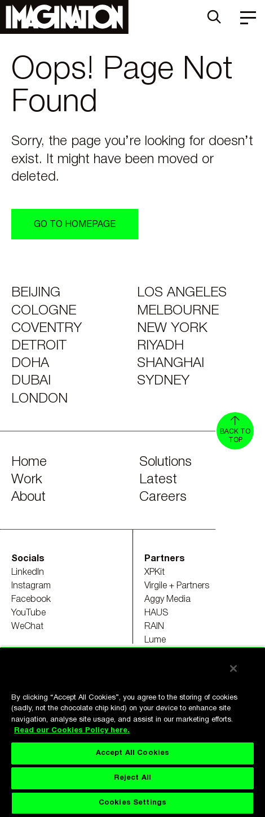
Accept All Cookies (132, 753)
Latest (158, 480)
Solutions (165, 462)
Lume (155, 640)
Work (26, 480)
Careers (163, 497)
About (28, 497)
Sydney (163, 381)
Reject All (132, 778)
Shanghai (170, 363)
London (39, 399)
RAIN (154, 627)
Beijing (35, 293)
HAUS (156, 613)
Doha (30, 363)
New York (172, 328)
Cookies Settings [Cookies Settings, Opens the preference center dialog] (132, 802)
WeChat (27, 627)
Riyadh (160, 346)
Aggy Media (167, 600)
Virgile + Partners (176, 586)
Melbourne (178, 311)
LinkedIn (27, 572)
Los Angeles (182, 293)
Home (29, 462)
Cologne (43, 311)
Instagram (31, 586)
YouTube (28, 613)
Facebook (31, 600)
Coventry (46, 328)
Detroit (39, 346)
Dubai (31, 381)
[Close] (233, 668)
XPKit (154, 572)
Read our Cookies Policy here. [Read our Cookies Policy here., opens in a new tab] (72, 730)
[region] (132, 731)
